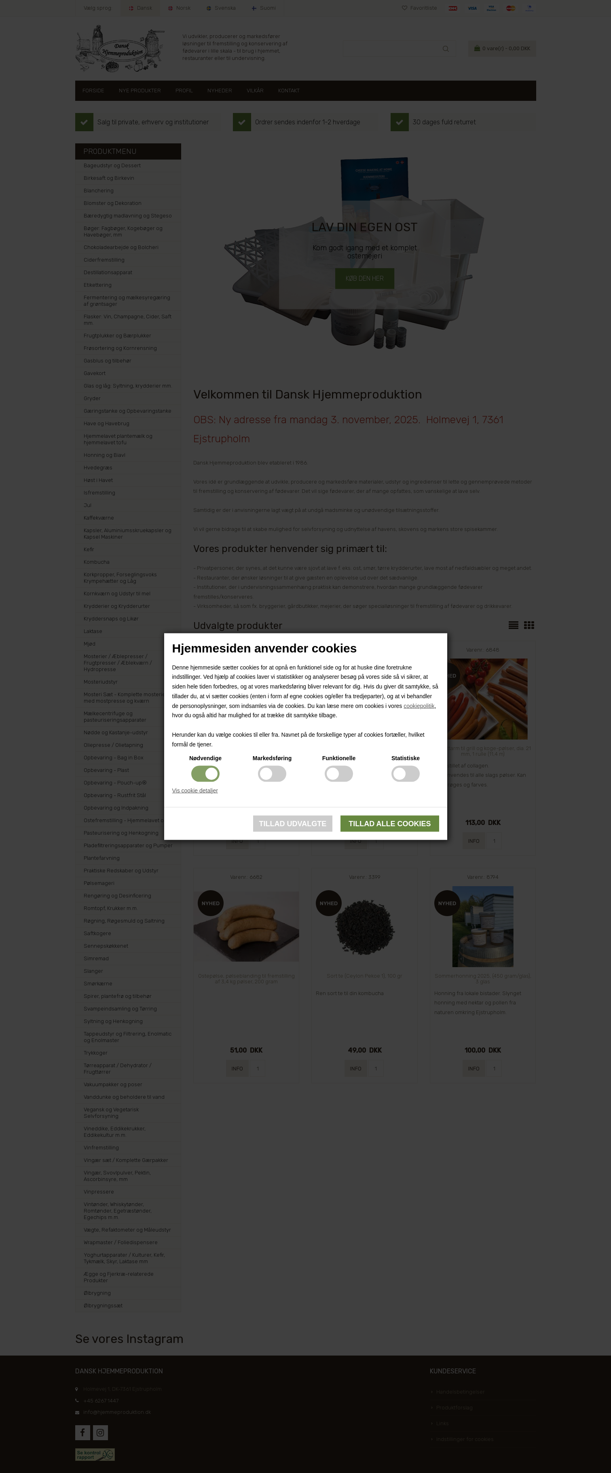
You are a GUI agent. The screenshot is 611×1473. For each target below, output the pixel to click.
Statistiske (405, 758)
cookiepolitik (419, 705)
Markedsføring (272, 758)
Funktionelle (338, 758)
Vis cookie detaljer (195, 790)
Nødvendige (205, 758)
